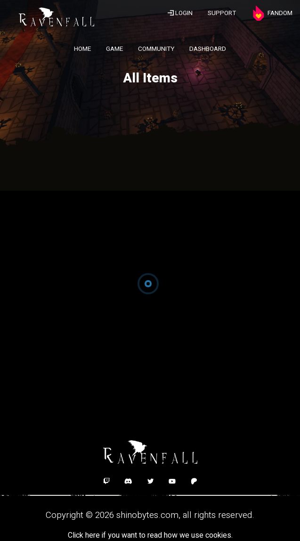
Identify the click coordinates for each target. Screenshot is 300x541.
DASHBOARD (207, 49)
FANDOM (271, 13)
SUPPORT (222, 13)
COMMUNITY (156, 49)
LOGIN (180, 13)
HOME (82, 49)
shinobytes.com (147, 515)
